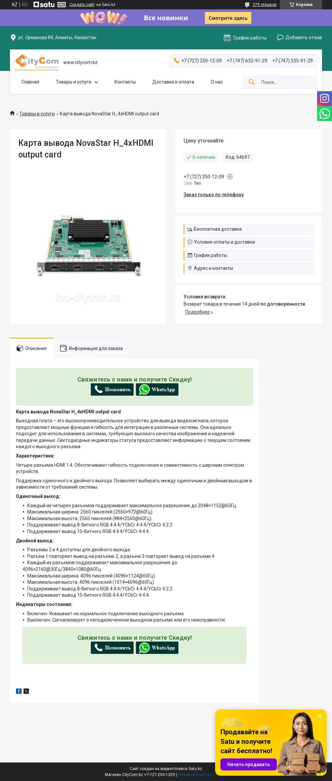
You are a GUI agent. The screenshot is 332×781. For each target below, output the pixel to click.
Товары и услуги (73, 82)
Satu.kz (195, 768)
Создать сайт (82, 4)
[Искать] (251, 82)
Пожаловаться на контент (202, 774)
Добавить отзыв (304, 37)
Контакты (125, 82)
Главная (30, 82)
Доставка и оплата (173, 82)
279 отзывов (265, 4)
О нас (217, 82)
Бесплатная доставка (218, 229)
